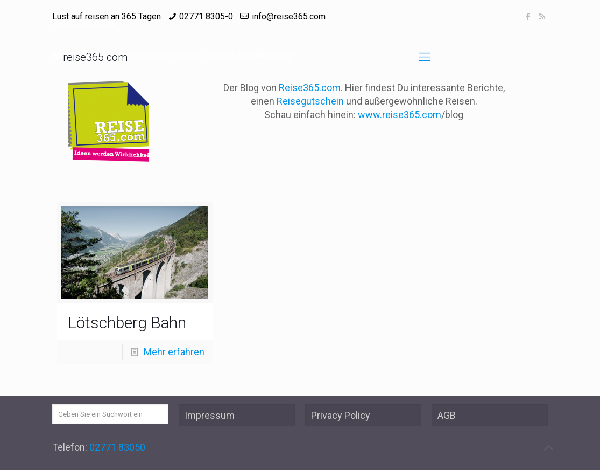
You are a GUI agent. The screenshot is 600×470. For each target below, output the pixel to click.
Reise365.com (310, 87)
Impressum (210, 415)
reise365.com (95, 57)
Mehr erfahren (174, 351)
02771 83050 (117, 447)
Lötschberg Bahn (127, 322)
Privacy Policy (340, 415)
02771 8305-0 (206, 16)
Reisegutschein (310, 101)
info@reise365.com (289, 16)
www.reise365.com (399, 114)
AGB (446, 415)
